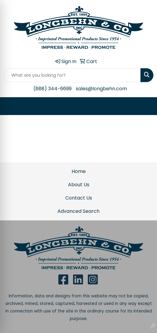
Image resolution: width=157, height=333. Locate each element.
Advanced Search (78, 211)
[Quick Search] (72, 75)
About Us (78, 184)
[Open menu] (145, 106)
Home (79, 171)
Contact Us (78, 197)
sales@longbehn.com (101, 88)
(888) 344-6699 (52, 88)
